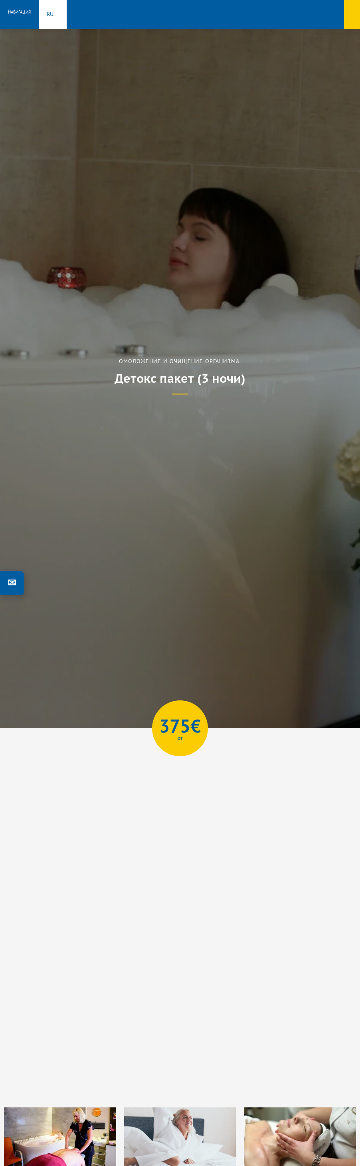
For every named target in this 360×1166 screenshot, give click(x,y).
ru (50, 14)
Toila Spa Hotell (180, 13)
